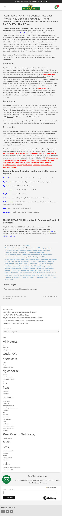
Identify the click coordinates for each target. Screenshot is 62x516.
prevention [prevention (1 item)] (5, 453)
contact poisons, (21, 257)
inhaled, (26, 264)
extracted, (53, 259)
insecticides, (34, 264)
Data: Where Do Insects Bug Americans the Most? (19, 312)
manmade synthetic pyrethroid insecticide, (28, 266)
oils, (14, 270)
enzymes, (44, 259)
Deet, (35, 257)
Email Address (8, 490)
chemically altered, (11, 252)
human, (34, 261)
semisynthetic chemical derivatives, (32, 273)
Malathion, (8, 266)
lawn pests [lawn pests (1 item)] (5, 414)
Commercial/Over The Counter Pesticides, (37, 254)
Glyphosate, (16, 261)
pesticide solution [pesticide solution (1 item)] (7, 438)
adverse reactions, (19, 250)
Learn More (43, 1)
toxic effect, (39, 277)
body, (35, 250)
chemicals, (23, 252)
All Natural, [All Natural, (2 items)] (10, 341)
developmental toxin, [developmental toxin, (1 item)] (8, 367)
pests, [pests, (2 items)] (7, 442)
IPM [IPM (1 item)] (4, 412)
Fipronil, (8, 261)
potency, (38, 270)
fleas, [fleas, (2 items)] (6, 387)
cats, (49, 250)
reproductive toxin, (12, 273)
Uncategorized (18, 248)
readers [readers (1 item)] (5, 455)
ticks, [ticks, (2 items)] (6, 463)
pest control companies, (25, 270)
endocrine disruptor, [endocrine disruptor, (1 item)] (8, 377)
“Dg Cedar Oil (8, 227)
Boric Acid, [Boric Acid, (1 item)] (5, 347)
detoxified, (42, 257)
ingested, (18, 264)
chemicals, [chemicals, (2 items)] (10, 359)
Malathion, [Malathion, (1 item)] (5, 417)
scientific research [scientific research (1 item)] (7, 457)
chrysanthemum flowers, (37, 252)
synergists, (36, 275)
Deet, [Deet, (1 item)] (4, 365)
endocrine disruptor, (33, 259)
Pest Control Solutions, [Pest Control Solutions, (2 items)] (19, 434)
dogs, (23, 259)
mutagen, (25, 268)
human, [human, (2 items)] (8, 397)
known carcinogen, (46, 264)
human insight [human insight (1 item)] (6, 401)
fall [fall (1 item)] (3, 381)
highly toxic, (25, 261)
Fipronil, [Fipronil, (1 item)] (5, 383)
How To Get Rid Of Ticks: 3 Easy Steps (16, 315)
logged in (18, 289)
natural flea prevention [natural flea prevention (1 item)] (8, 426)
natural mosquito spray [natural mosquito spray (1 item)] (9, 428)
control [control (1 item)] (4, 362)
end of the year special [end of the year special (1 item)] (8, 379)
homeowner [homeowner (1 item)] (6, 393)
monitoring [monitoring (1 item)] (5, 423)
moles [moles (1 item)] (4, 421)
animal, (29, 250)
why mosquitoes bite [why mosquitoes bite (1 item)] (8, 469)
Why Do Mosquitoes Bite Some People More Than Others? (22, 318)
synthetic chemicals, (47, 275)
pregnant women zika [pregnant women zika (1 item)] (8, 451)
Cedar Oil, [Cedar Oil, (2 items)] (10, 353)
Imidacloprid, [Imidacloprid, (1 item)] (6, 403)
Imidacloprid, (42, 261)
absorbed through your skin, (42, 248)
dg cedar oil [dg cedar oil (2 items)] (11, 371)
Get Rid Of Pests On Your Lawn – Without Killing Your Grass (23, 320)
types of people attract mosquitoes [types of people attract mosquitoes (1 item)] (11, 467)
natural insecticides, (37, 268)
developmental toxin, (12, 259)
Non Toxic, (8, 270)
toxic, (47, 277)
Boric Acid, (42, 250)
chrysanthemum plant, (13, 254)
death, (30, 257)
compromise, (9, 257)
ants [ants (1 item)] (4, 345)
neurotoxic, (49, 268)
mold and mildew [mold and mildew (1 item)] (7, 419)
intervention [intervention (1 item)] (6, 410)
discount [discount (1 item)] (5, 374)
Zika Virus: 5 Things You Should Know (15, 323)
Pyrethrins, (46, 270)
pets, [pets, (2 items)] (6, 447)
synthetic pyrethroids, (13, 277)
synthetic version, (28, 277)
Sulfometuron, (25, 275)
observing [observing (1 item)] (5, 430)
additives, (8, 250)
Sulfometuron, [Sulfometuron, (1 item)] (6, 460)
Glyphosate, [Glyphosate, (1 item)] (6, 391)
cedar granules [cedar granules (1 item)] (7, 350)
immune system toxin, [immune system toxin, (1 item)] (8, 405)
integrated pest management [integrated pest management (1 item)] (10, 408)
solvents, (16, 275)
